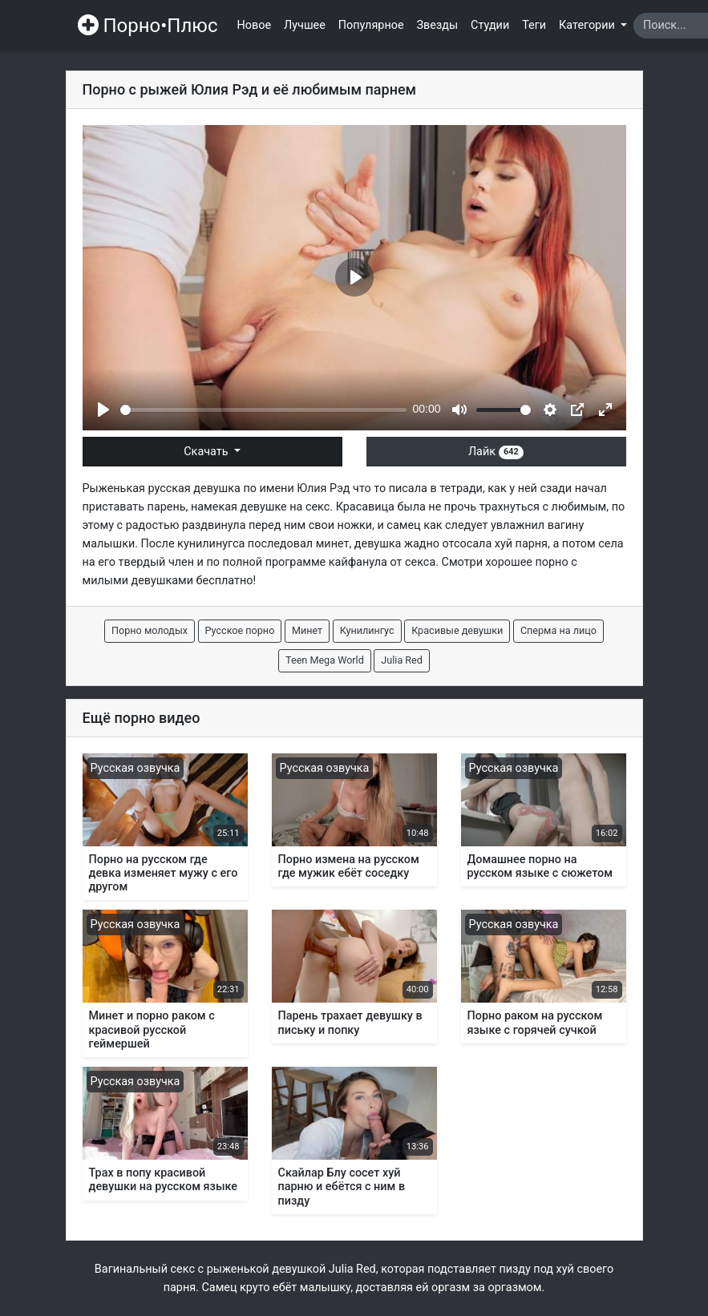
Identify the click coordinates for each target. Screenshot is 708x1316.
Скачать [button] (207, 451)
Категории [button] (588, 25)
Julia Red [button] (402, 660)
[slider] (263, 410)
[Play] (103, 409)
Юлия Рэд (323, 488)
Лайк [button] (496, 451)
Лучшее (305, 25)
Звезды (438, 25)
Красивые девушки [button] (457, 630)
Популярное (371, 25)
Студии (490, 25)
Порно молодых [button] (149, 630)
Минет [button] (307, 630)
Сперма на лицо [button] (558, 630)
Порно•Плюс (148, 25)
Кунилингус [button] (367, 630)
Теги (534, 25)
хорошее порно (527, 562)
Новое (254, 25)
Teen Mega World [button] (324, 660)
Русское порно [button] (240, 630)
